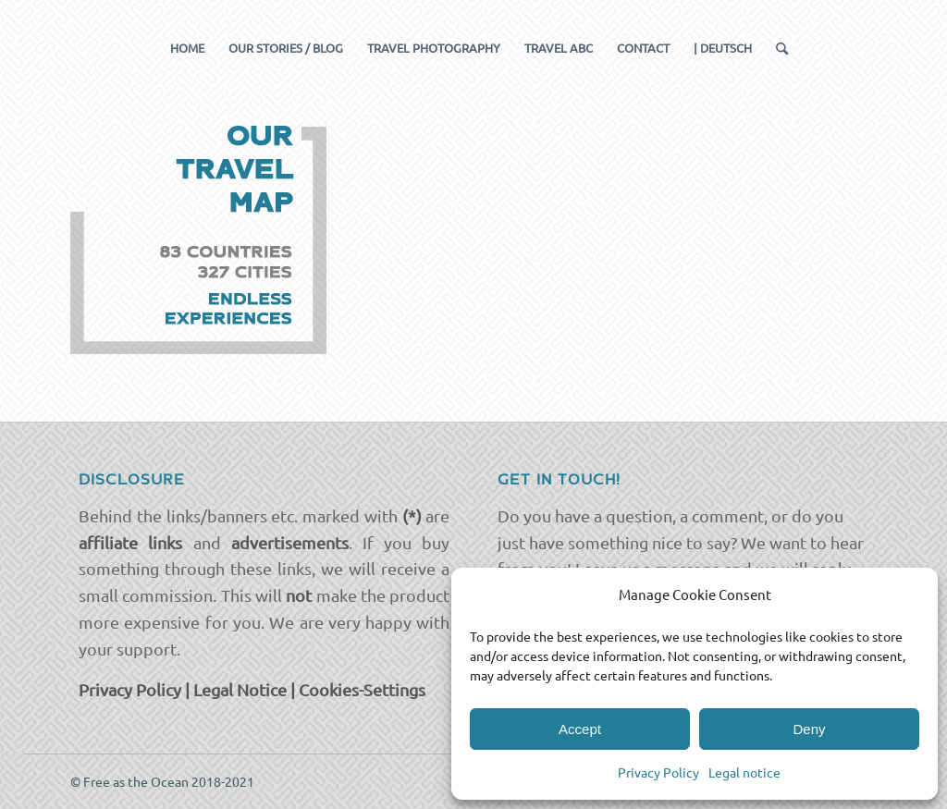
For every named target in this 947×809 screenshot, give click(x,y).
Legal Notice (240, 689)
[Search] (776, 48)
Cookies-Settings (362, 689)
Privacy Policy (658, 772)
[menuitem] (187, 48)
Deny (809, 729)
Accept (580, 729)
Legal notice (744, 772)
